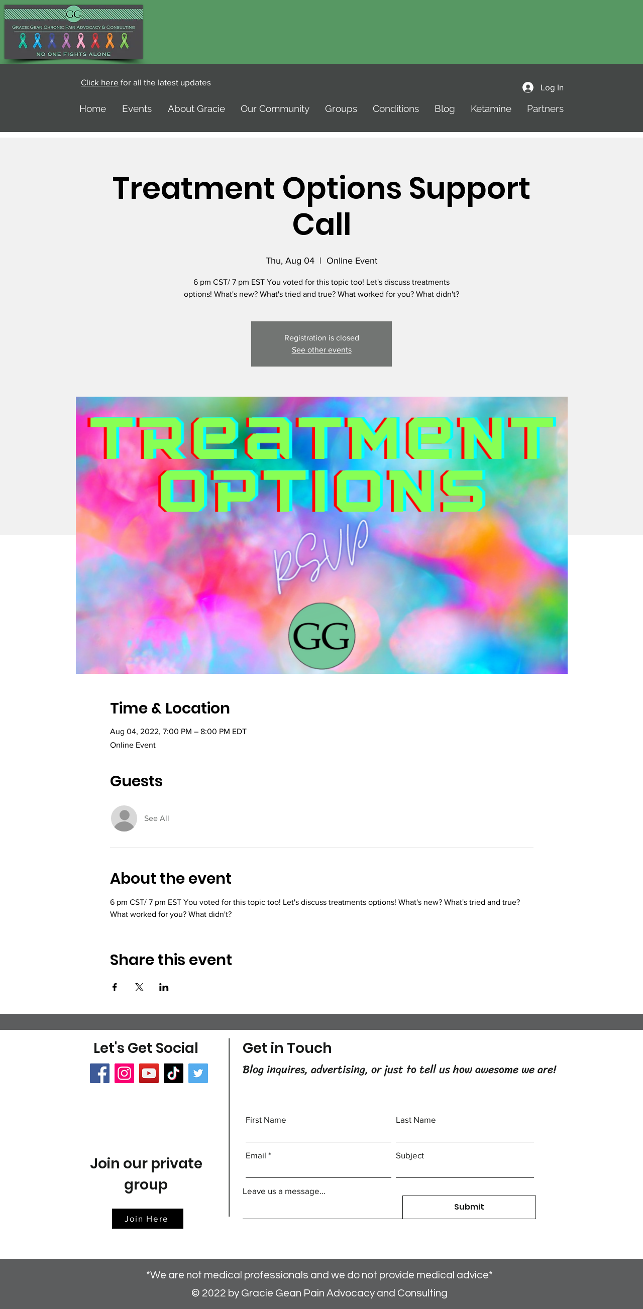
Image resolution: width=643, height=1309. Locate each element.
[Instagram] (124, 1073)
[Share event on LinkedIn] (164, 987)
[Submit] (469, 1207)
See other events (322, 349)
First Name (266, 1119)
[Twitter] (198, 1073)
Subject (410, 1155)
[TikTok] (173, 1073)
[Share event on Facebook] (115, 987)
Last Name (416, 1119)
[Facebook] (100, 1073)
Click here (100, 82)
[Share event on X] (139, 987)
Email (256, 1155)
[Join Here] (147, 1219)
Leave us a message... (284, 1190)
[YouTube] (149, 1073)
